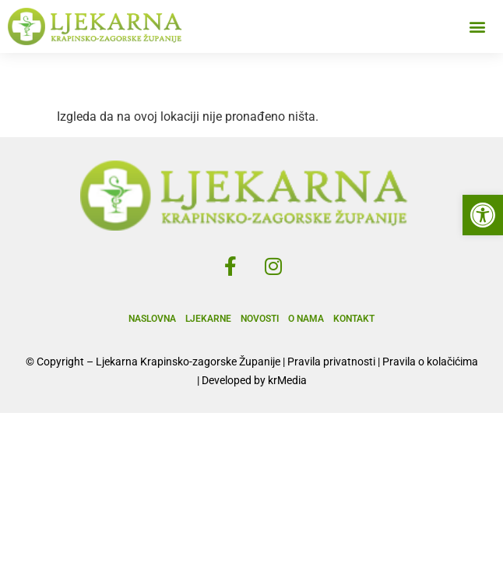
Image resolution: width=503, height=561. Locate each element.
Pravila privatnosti (331, 361)
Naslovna (152, 318)
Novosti (260, 318)
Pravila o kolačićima (430, 361)
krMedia (287, 380)
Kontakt (354, 318)
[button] (483, 215)
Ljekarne (208, 318)
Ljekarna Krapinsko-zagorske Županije (188, 361)
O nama (306, 318)
